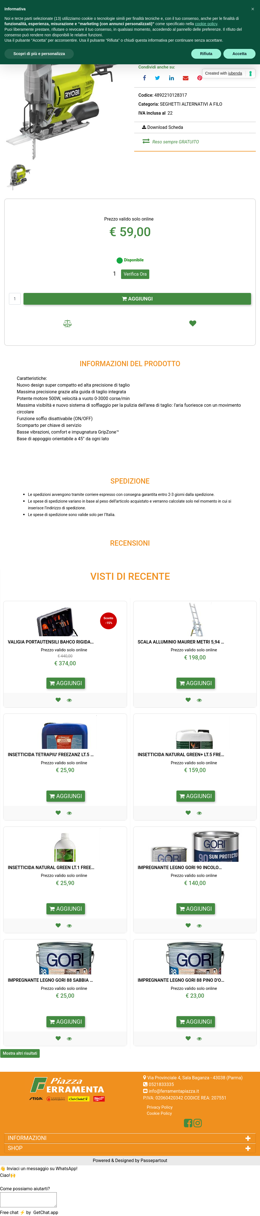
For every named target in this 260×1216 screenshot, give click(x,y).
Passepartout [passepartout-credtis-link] (154, 1160)
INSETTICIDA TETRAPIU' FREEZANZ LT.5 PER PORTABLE (51, 754)
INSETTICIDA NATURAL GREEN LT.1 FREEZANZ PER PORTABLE (51, 867)
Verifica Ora (135, 274)
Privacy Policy (159, 1107)
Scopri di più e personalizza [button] (39, 53)
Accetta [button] (239, 53)
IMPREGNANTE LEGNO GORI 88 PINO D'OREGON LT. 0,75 (181, 980)
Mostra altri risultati (20, 1053)
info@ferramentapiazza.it (174, 1091)
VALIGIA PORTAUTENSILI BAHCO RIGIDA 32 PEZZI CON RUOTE (51, 642)
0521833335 (161, 1084)
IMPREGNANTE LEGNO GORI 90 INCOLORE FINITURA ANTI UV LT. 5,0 (181, 867)
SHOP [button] (16, 1148)
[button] (65, 99)
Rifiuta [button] (206, 53)
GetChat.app (45, 1212)
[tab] (130, 1138)
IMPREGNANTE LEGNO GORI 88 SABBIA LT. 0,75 (51, 980)
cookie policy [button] (206, 24)
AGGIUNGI (137, 298)
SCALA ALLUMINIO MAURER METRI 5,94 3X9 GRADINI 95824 (181, 642)
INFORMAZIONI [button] (28, 1138)
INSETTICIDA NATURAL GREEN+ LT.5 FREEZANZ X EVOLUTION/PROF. (181, 754)
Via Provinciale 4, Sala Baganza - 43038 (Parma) (195, 1077)
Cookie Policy (159, 1113)
